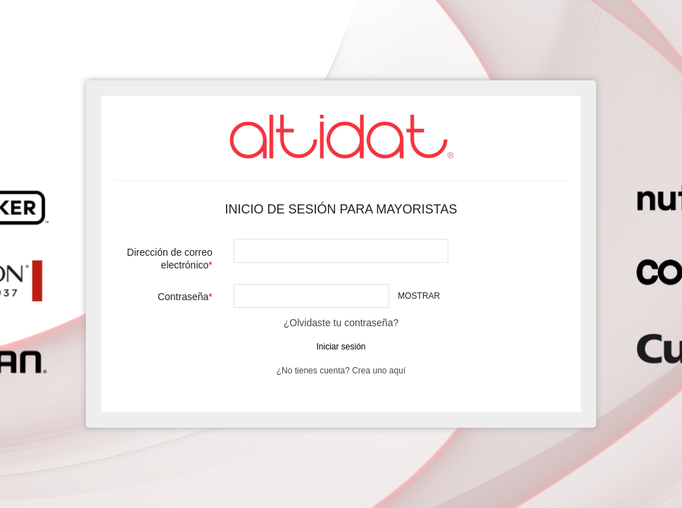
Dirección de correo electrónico (169, 259)
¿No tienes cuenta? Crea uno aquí (341, 371)
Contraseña (183, 296)
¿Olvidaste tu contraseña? (341, 322)
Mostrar (419, 296)
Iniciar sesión (340, 347)
